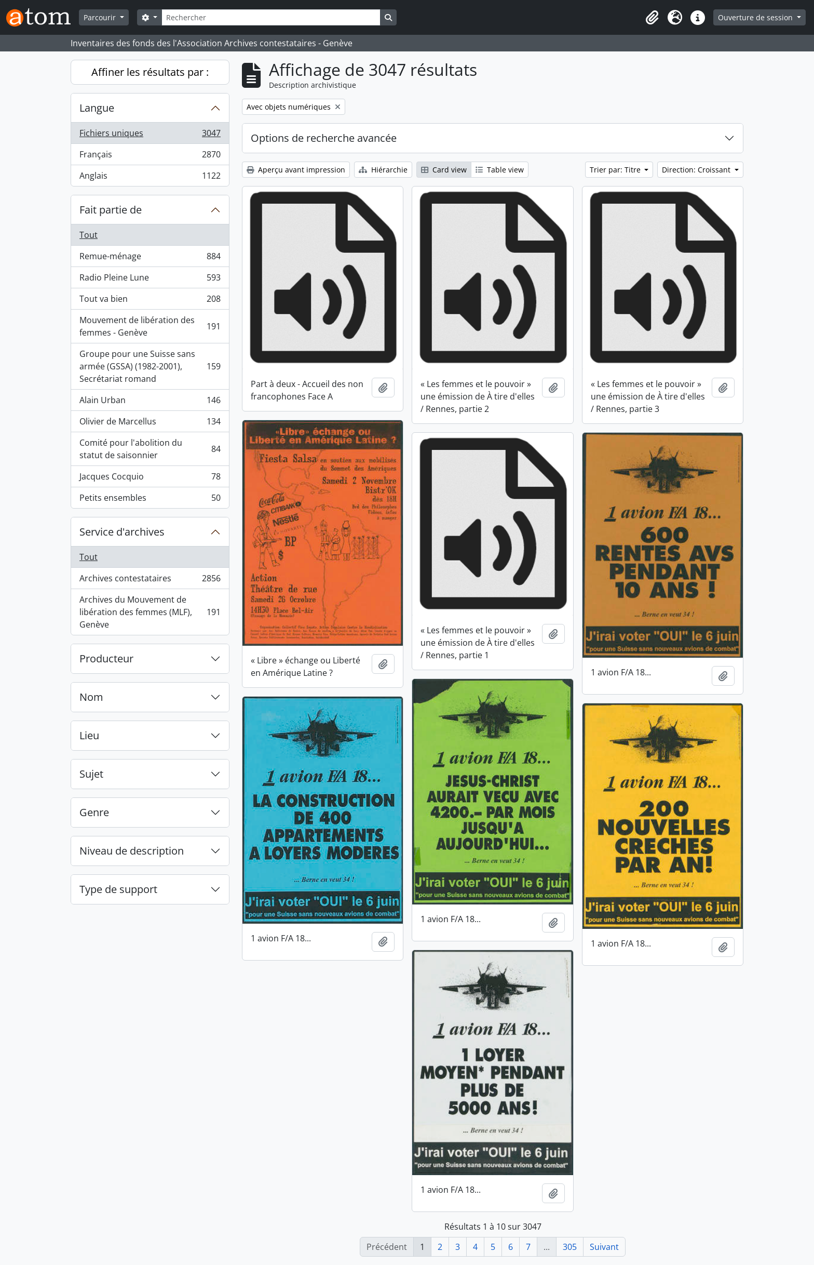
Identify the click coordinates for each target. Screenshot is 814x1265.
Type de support (118, 889)
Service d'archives (122, 532)
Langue (96, 108)
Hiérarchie (383, 170)
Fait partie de (110, 210)
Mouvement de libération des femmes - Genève (150, 326)
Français (150, 156)
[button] (652, 17)
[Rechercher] (271, 17)
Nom (91, 697)
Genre (94, 812)
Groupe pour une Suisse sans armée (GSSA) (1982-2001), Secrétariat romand (150, 366)
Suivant (604, 1247)
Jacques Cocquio (150, 478)
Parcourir (101, 17)
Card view (444, 170)
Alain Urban (150, 402)
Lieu (89, 735)
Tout (88, 235)
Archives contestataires (150, 580)
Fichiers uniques (150, 135)
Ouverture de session (756, 17)
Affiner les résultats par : (150, 72)
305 (570, 1247)
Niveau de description (131, 851)
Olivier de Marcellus (150, 423)
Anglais (150, 177)
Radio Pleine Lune (150, 279)
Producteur (106, 658)
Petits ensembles (150, 499)
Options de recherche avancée (324, 138)
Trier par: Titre (616, 170)
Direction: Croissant (697, 170)
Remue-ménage (150, 258)
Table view (500, 170)
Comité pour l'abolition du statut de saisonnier (150, 449)
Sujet (91, 774)
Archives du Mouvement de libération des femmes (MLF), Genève (150, 612)
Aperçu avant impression (296, 170)
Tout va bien (150, 301)
